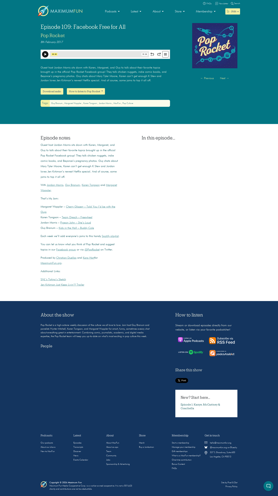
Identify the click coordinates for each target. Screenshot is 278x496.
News (75, 456)
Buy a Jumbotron (146, 447)
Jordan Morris (105, 103)
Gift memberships (180, 451)
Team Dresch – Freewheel (77, 217)
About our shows (48, 447)
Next (224, 78)
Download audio (52, 91)
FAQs (174, 468)
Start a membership (180, 443)
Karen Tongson (90, 103)
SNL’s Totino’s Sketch (53, 279)
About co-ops (112, 447)
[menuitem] (112, 11)
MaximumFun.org (51, 263)
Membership (204, 11)
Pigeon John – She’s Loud (75, 222)
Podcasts (110, 11)
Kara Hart (88, 258)
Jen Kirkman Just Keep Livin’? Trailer (62, 284)
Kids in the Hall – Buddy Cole (76, 228)
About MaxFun (112, 443)
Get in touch (212, 435)
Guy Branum (57, 103)
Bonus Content (178, 464)
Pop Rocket (53, 35)
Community (111, 456)
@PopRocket (92, 249)
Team (108, 451)
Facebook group (66, 249)
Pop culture (128, 103)
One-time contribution (181, 460)
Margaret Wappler (73, 103)
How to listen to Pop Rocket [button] (85, 91)
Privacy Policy (231, 487)
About (156, 11)
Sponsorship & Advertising (118, 464)
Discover (77, 451)
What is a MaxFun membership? (186, 456)
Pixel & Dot (232, 483)
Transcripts (78, 447)
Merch (141, 443)
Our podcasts (47, 443)
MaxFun (117, 103)
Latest (134, 11)
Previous (207, 78)
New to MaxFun (48, 451)
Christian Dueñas (66, 258)
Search (235, 3)
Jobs (108, 460)
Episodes (77, 443)
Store (178, 11)
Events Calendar (80, 460)
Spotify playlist (110, 236)
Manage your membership (183, 447)
